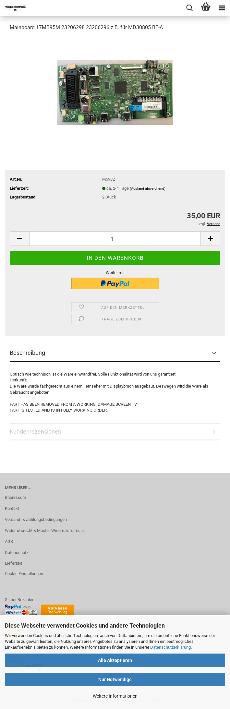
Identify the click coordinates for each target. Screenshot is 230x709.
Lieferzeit (13, 563)
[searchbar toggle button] (189, 8)
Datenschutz (16, 552)
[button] (19, 238)
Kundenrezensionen (35, 431)
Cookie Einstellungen (24, 573)
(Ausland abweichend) (147, 188)
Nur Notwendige (115, 679)
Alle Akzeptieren (115, 660)
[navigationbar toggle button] (222, 8)
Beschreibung (27, 352)
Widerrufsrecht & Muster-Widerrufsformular (45, 530)
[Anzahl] (115, 238)
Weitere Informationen (115, 696)
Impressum (15, 497)
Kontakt (12, 508)
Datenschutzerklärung (170, 647)
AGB (9, 541)
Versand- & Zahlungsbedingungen (36, 519)
